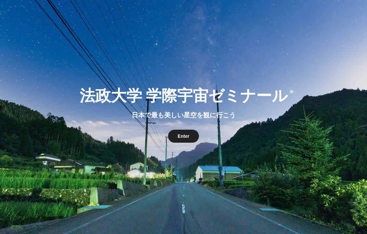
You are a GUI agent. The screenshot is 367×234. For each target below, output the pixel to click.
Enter (184, 136)
